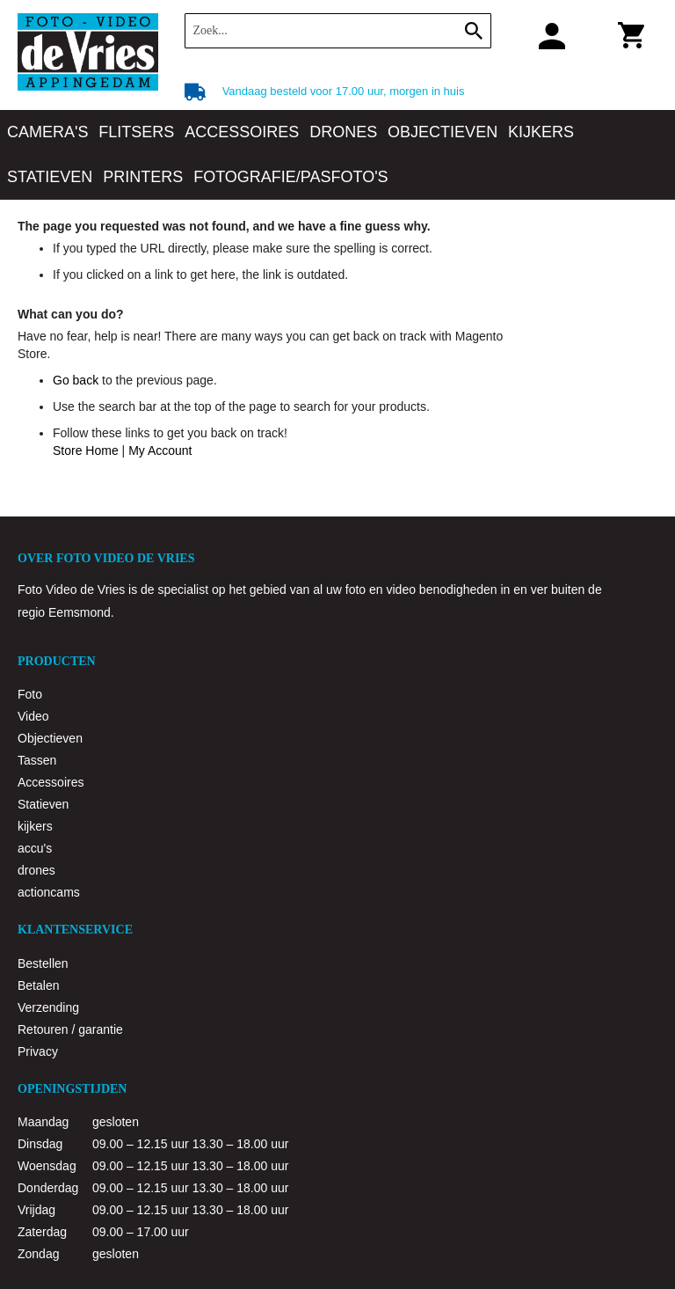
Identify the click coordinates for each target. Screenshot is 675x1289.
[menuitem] (47, 132)
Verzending (48, 1007)
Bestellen (43, 963)
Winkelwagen (627, 39)
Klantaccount (546, 35)
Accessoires (50, 782)
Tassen (37, 760)
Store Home (86, 450)
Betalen (38, 985)
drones (36, 870)
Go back (75, 380)
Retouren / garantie (70, 1029)
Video (33, 716)
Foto (30, 694)
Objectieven (50, 738)
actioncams (49, 892)
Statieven (43, 804)
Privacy (38, 1051)
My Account (160, 450)
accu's (35, 848)
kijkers (35, 826)
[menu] (337, 155)
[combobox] (338, 30)
